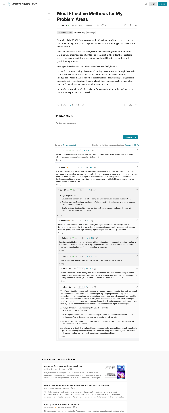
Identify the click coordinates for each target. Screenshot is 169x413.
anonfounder (49, 388)
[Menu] (4, 4)
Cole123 (63, 25)
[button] (71, 104)
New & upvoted (69, 145)
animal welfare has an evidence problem (63, 366)
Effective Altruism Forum (22, 4)
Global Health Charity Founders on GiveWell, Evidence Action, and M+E (76, 385)
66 (69, 369)
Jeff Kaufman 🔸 (50, 407)
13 (73, 388)
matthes (47, 369)
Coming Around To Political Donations (61, 404)
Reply (58, 160)
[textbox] (96, 127)
